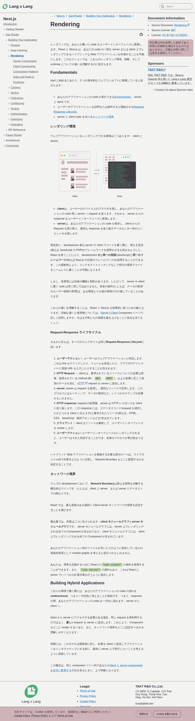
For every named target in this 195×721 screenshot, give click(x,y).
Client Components (24, 66)
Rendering (17, 55)
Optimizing (17, 98)
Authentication (19, 114)
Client (114, 312)
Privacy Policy (88, 696)
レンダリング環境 (62, 126)
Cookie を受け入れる (167, 714)
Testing (15, 108)
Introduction (10, 24)
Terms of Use (87, 690)
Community (12, 145)
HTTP (82, 383)
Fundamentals (63, 72)
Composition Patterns (25, 71)
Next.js (61, 16)
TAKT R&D (157, 69)
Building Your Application (22, 40)
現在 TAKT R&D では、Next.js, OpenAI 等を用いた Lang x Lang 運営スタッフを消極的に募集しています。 (170, 79)
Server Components (25, 61)
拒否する (143, 714)
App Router (12, 34)
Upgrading (17, 124)
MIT (173, 30)
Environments (123, 97)
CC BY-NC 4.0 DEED (176, 35)
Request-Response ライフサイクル (75, 332)
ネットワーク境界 (103, 116)
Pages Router (14, 135)
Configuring (17, 103)
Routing (15, 45)
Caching (15, 87)
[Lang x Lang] (31, 694)
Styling (15, 92)
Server (104, 312)
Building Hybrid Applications (77, 583)
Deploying (16, 119)
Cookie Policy (88, 701)
